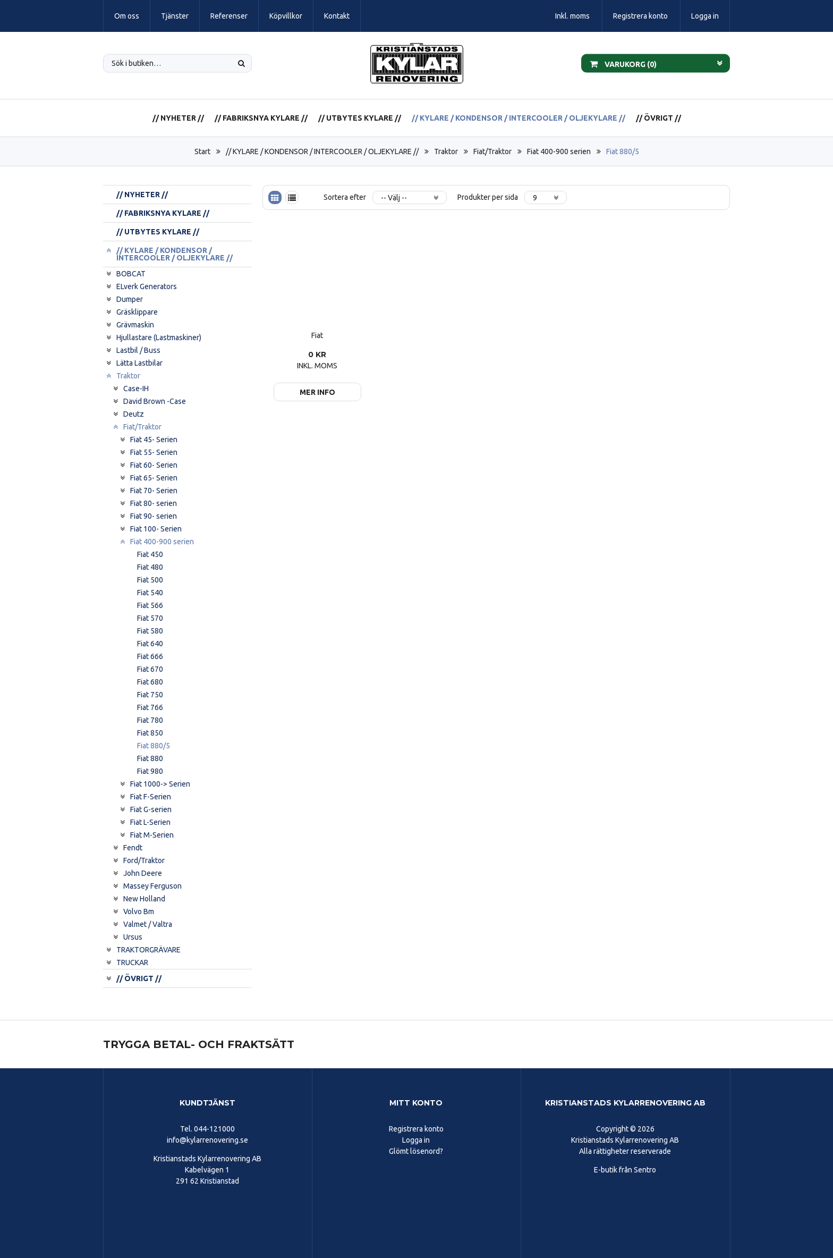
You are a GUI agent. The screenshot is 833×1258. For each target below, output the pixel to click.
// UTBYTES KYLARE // (359, 118)
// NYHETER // (178, 118)
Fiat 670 (150, 669)
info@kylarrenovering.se (207, 1140)
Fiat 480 (150, 567)
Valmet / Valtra (147, 924)
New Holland (144, 898)
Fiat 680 (150, 682)
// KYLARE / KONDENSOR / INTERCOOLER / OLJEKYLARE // (518, 118)
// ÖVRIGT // (658, 118)
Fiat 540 (150, 592)
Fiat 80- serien (153, 503)
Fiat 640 (150, 643)
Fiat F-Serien (150, 796)
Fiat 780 (150, 720)
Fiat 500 (150, 580)
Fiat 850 (150, 733)
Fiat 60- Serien (153, 465)
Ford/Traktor (144, 860)
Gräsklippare (137, 312)
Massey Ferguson (152, 886)
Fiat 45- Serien (153, 439)
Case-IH (136, 388)
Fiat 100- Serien (156, 529)
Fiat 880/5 (622, 151)
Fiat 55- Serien (153, 452)
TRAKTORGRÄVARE (148, 949)
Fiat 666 (150, 656)
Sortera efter (345, 197)
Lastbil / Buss (138, 350)
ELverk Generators (146, 286)
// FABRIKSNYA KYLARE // (261, 118)
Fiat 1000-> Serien (160, 784)
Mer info (317, 392)
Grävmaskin (135, 324)
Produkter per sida (487, 197)
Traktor (446, 151)
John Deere (142, 873)
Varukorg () (623, 63)
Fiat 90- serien (153, 516)
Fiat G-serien (151, 809)
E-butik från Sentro (625, 1170)
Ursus (132, 937)
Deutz (133, 414)
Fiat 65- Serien (153, 478)
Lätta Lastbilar (139, 363)
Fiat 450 (150, 554)
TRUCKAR (132, 962)
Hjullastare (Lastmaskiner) (158, 337)
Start (202, 151)
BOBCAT (131, 273)
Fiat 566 (150, 605)
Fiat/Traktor (492, 151)
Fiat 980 (150, 771)
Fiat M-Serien (152, 835)
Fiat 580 (150, 631)
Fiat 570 (150, 618)
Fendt (132, 847)
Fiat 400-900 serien (559, 151)
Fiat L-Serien (150, 822)
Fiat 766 (150, 707)
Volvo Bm (138, 911)
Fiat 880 (150, 758)
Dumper (129, 299)
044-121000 (214, 1129)
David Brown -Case (154, 401)
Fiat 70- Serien (153, 490)
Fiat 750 (150, 694)
